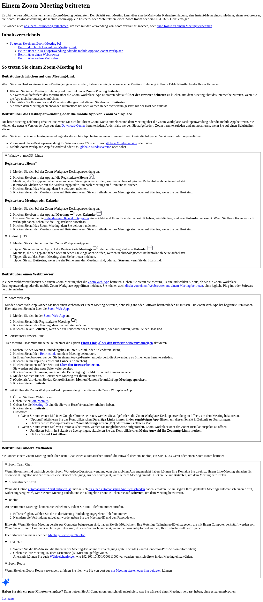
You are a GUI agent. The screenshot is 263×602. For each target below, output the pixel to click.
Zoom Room (16, 563)
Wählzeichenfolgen (62, 556)
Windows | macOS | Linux (25, 155)
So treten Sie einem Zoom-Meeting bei (35, 43)
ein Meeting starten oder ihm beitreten (136, 570)
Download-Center (73, 125)
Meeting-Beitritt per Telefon (66, 535)
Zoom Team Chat (19, 464)
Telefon (13, 499)
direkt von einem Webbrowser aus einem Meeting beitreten (164, 285)
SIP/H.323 (15, 542)
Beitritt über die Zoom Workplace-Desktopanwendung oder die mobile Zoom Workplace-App (70, 390)
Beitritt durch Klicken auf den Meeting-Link (47, 47)
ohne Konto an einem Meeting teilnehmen (184, 26)
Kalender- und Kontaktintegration (66, 218)
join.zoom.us (39, 401)
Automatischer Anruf (22, 482)
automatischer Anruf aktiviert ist (49, 489)
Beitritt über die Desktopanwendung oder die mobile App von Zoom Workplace (70, 51)
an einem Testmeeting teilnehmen (46, 26)
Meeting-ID (40, 404)
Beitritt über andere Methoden (38, 58)
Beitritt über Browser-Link (26, 336)
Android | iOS (17, 236)
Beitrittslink (48, 353)
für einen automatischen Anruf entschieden (117, 489)
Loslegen (8, 598)
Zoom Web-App (98, 282)
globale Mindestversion (121, 143)
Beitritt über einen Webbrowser (38, 54)
